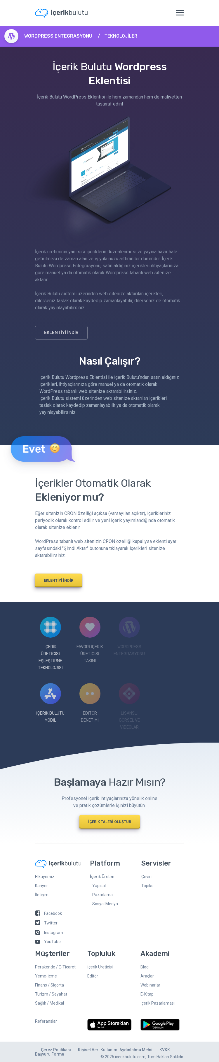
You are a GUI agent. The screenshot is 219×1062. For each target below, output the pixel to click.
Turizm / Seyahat (51, 994)
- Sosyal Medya (104, 903)
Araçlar (147, 976)
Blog (144, 967)
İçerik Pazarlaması (157, 1003)
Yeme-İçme (46, 976)
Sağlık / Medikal (49, 1003)
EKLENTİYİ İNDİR (61, 332)
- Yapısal (98, 885)
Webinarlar (150, 985)
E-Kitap (147, 994)
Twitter (46, 923)
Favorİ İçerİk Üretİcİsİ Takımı (90, 640)
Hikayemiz (44, 876)
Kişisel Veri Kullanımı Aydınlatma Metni (115, 1049)
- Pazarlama (101, 894)
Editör (92, 976)
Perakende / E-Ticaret (55, 967)
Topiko (147, 885)
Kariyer (41, 885)
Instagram (49, 932)
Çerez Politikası (56, 1049)
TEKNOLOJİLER (121, 36)
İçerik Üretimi (103, 876)
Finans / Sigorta (49, 985)
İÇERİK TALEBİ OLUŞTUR (109, 822)
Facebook (48, 913)
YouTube (48, 941)
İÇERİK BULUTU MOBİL (50, 703)
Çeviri (146, 876)
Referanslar (46, 1021)
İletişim (41, 894)
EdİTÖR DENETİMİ (89, 703)
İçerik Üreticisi (100, 967)
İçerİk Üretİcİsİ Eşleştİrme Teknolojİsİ (50, 643)
